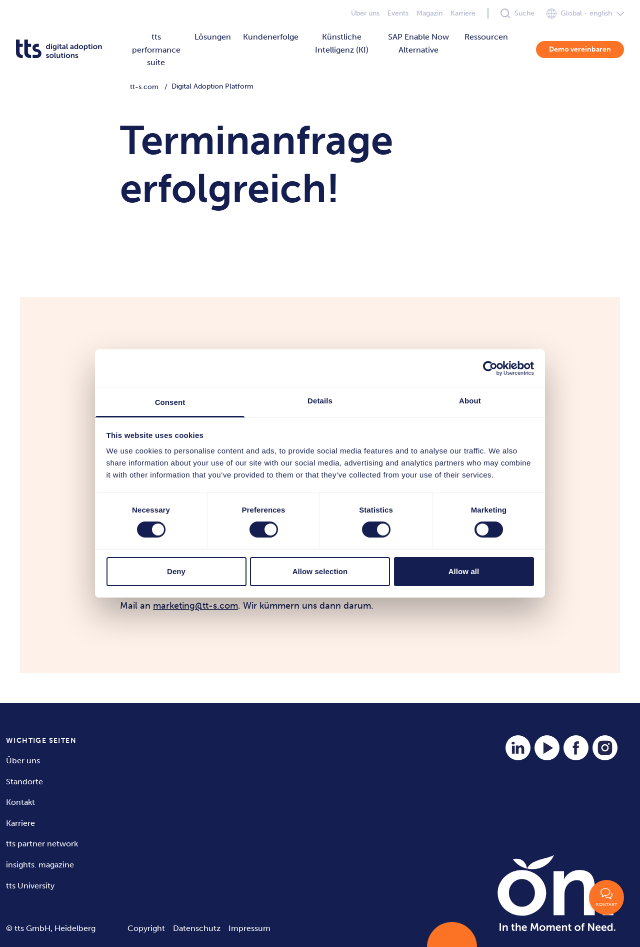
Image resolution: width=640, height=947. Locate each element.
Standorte (24, 781)
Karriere (463, 13)
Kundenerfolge (270, 37)
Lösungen (212, 37)
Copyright (146, 928)
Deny (176, 571)
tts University (30, 885)
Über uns (365, 13)
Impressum (249, 928)
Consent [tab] (170, 402)
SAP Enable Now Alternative (418, 43)
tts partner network (42, 843)
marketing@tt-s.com (195, 605)
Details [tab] (320, 400)
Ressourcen (486, 37)
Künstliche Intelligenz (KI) (341, 43)
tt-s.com (144, 87)
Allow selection (320, 571)
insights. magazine (40, 864)
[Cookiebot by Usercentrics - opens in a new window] (490, 367)
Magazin (429, 13)
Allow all (464, 571)
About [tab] (470, 400)
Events (398, 13)
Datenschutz (196, 928)
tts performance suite (156, 49)
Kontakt (20, 802)
